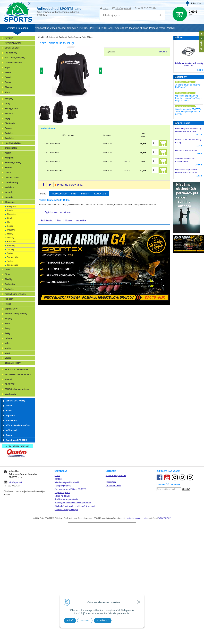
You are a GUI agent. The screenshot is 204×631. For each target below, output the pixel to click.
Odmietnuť (102, 620)
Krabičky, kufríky (13, 163)
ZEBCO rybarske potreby (17, 389)
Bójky (7, 118)
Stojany (8, 318)
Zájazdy (170, 28)
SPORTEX (9, 384)
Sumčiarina (11, 420)
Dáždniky (9, 138)
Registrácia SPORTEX (16, 440)
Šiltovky (10, 249)
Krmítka (8, 167)
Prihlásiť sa (196, 3)
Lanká (8, 172)
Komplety (11, 206)
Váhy (7, 343)
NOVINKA (82, 28)
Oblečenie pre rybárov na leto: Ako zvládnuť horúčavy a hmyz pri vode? (188, 98)
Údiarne (8, 338)
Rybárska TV (121, 28)
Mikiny (10, 234)
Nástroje (9, 197)
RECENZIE (107, 28)
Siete (7, 323)
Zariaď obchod (57, 28)
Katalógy (71, 28)
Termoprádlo (13, 257)
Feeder (8, 72)
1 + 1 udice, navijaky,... (16, 57)
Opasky (10, 238)
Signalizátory (11, 309)
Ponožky (11, 245)
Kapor (8, 67)
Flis (8, 222)
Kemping (9, 158)
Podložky (9, 289)
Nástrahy (9, 192)
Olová (7, 274)
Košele (10, 226)
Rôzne (8, 304)
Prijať (70, 620)
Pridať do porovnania (69, 184)
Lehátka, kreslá (12, 177)
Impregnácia (11, 148)
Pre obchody (11, 53)
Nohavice (11, 214)
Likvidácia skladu (13, 62)
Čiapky (10, 218)
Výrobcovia (10, 394)
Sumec (8, 82)
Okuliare (11, 230)
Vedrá (7, 353)
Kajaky (8, 153)
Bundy (10, 210)
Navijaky (9, 99)
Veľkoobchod (42, 28)
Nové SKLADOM (13, 43)
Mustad (8, 379)
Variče (8, 348)
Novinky (9, 38)
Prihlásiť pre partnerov (116, 591)
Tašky (7, 333)
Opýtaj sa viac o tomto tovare (56, 212)
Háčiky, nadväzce (13, 143)
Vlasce (8, 358)
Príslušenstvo (59, 194)
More (7, 92)
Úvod (105, 8)
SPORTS (163, 52)
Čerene (8, 128)
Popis (43, 194)
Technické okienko (138, 28)
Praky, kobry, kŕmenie (15, 294)
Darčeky (9, 133)
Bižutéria (9, 113)
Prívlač (9, 405)
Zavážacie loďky (13, 363)
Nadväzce (9, 187)
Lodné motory (11, 182)
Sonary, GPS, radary (15, 401)
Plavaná (8, 87)
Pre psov (9, 299)
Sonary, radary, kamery (16, 314)
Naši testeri (11, 430)
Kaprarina (10, 415)
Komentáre (100, 194)
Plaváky (8, 279)
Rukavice (11, 241)
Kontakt (58, 594)
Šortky (10, 253)
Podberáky (10, 284)
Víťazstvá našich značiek (18, 425)
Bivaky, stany (11, 108)
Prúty (7, 103)
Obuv (7, 269)
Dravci (8, 77)
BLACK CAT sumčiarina (16, 369)
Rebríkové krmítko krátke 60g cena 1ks (188, 64)
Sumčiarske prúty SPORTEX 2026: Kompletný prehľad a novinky (188, 111)
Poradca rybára (157, 28)
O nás (57, 591)
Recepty (10, 435)
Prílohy (85, 194)
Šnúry (8, 328)
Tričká (61, 37)
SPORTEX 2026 (12, 48)
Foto (73, 194)
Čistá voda (10, 123)
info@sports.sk (123, 8)
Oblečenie (51, 37)
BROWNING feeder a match (18, 374)
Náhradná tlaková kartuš (186, 150)
